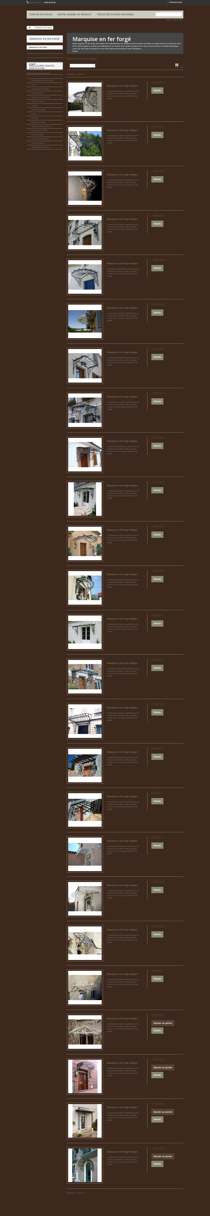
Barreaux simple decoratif (41, 126)
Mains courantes (37, 101)
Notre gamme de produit (75, 14)
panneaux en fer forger (40, 89)
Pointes (34, 106)
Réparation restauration (39, 76)
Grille (177, 65)
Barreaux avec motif (39, 130)
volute (33, 85)
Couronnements (37, 93)
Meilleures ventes (41, 157)
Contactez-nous (175, 2)
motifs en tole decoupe (40, 139)
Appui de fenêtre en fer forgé (41, 51)
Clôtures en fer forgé (37, 60)
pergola (32, 64)
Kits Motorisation (37, 143)
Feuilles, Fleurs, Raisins (40, 97)
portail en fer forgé (37, 68)
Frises (33, 114)
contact (168, 20)
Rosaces (34, 118)
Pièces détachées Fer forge (115, 14)
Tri (68, 65)
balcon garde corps (37, 72)
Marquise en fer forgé (38, 47)
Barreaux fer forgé (38, 122)
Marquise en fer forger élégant (122, 86)
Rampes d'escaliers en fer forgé (42, 56)
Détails (75, 51)
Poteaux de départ (38, 110)
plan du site (177, 20)
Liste (181, 65)
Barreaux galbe (37, 135)
